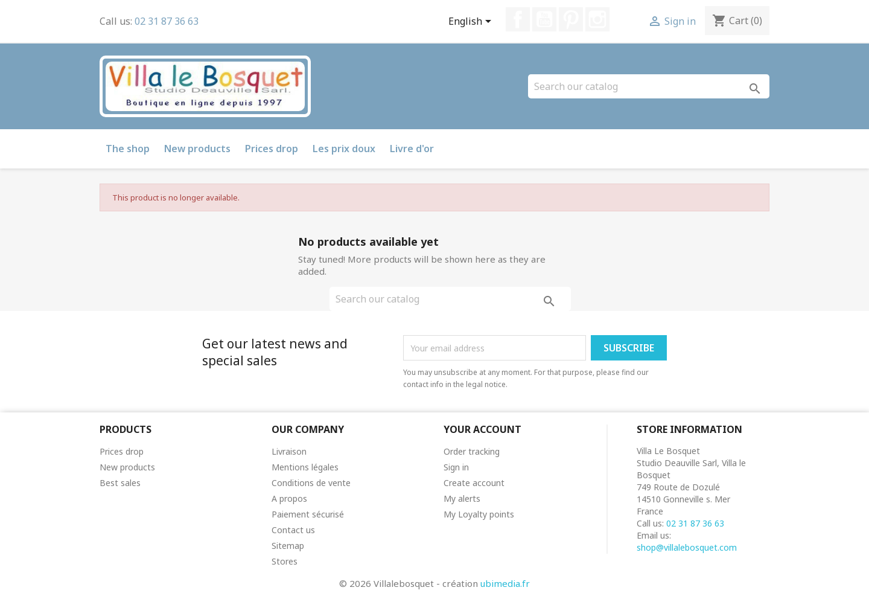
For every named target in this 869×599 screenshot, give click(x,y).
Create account (474, 482)
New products (197, 148)
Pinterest (571, 19)
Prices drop (271, 148)
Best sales (120, 482)
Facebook (518, 19)
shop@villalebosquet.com (687, 547)
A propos (289, 498)
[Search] (648, 86)
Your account (482, 429)
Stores (285, 561)
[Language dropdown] (471, 22)
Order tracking (472, 451)
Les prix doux (344, 148)
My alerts (462, 498)
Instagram (597, 19)
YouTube (544, 19)
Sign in (456, 467)
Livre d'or (412, 148)
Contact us (293, 530)
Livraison (289, 451)
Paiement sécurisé (308, 514)
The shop (128, 148)
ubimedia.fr (505, 583)
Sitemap (288, 545)
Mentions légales (305, 467)
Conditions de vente (311, 482)
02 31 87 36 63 (167, 21)
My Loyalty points (479, 514)
